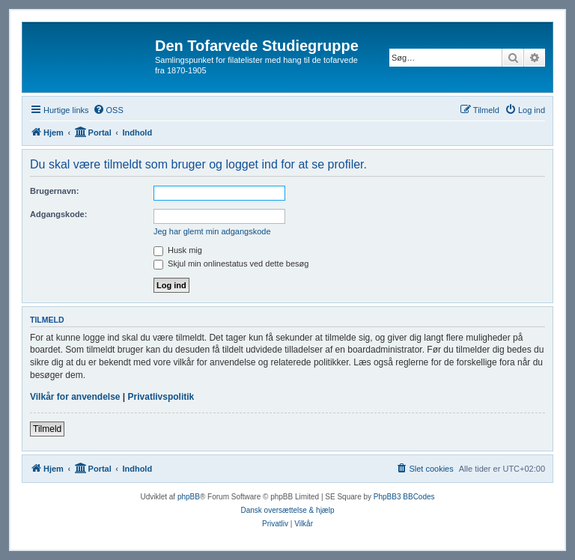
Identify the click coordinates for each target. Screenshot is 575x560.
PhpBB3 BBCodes (404, 497)
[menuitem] (108, 110)
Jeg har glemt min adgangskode (212, 231)
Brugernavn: (54, 190)
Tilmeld (47, 429)
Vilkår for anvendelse (75, 397)
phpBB (188, 497)
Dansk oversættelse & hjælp (287, 510)
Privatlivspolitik (161, 397)
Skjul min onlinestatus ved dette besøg (230, 263)
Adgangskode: (58, 214)
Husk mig (177, 250)
